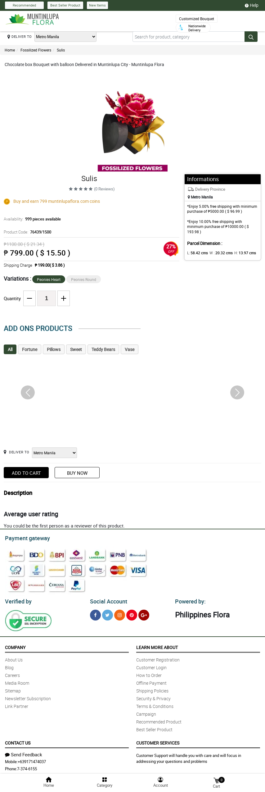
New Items (97, 5)
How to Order (149, 673)
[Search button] (251, 36)
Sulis (61, 49)
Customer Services (157, 741)
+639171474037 (32, 760)
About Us (14, 658)
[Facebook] (95, 613)
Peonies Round (83, 279)
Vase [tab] (129, 349)
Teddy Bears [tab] (103, 349)
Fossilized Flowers (35, 49)
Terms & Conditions (154, 704)
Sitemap (13, 689)
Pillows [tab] (54, 349)
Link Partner (16, 704)
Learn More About (157, 645)
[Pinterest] (131, 613)
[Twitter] (107, 613)
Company (15, 645)
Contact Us (17, 741)
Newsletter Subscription (28, 697)
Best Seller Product (65, 5)
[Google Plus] (143, 613)
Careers (12, 673)
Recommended (24, 5)
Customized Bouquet (196, 18)
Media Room (17, 681)
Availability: (31, 219)
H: (240, 252)
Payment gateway (24, 537)
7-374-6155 (27, 767)
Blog (9, 666)
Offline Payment (151, 681)
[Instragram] (119, 613)
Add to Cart (26, 473)
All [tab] (10, 349)
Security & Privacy (153, 697)
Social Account (107, 600)
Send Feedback (23, 753)
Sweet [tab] (76, 349)
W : (217, 252)
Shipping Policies (152, 689)
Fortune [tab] (29, 349)
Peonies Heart (49, 279)
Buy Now (77, 473)
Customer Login (151, 666)
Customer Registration (158, 658)
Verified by (17, 600)
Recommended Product (159, 720)
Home (10, 49)
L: (196, 252)
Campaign (146, 712)
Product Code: (26, 232)
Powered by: (189, 600)
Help (251, 5)
